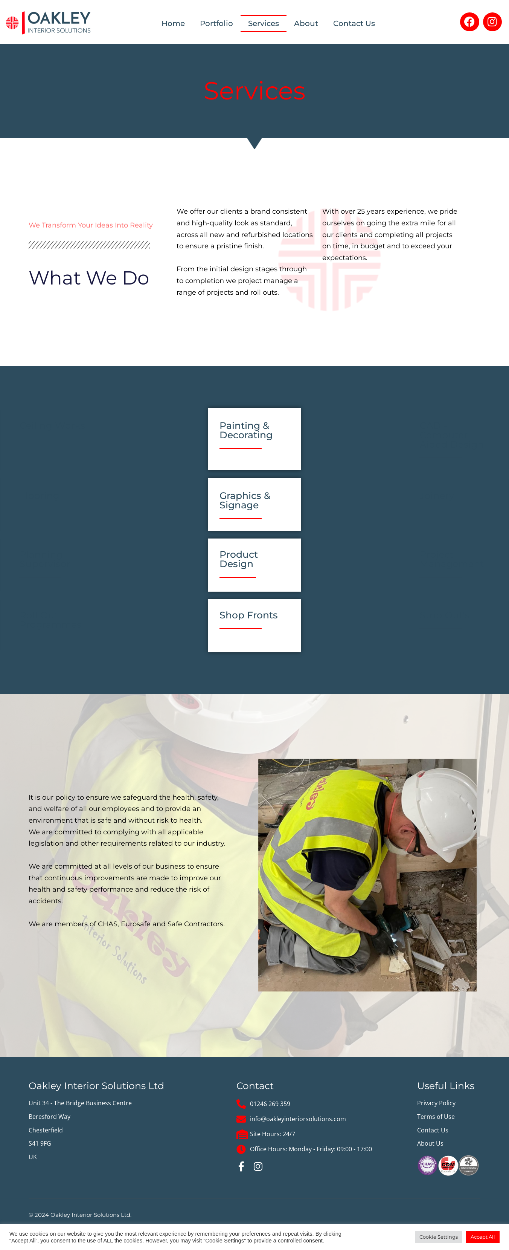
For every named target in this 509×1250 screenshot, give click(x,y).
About (306, 23)
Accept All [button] (483, 1237)
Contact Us (354, 23)
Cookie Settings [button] (438, 1237)
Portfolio (216, 23)
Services (263, 23)
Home (173, 23)
